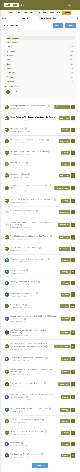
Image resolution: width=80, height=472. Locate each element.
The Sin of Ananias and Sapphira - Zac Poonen (29, 236)
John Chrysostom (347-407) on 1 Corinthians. (29, 408)
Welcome (40, 81)
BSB (12, 13)
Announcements (40, 42)
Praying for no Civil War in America (25, 454)
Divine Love (15, 443)
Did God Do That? (17, 163)
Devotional (40, 51)
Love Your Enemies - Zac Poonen (24, 248)
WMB (52, 13)
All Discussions (13, 38)
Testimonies (40, 73)
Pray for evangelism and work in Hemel (26, 383)
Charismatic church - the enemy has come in (29, 259)
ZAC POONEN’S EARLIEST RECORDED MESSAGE (31, 199)
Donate (67, 13)
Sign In (58, 26)
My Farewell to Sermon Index (22, 293)
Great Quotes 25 (17, 305)
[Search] (64, 5)
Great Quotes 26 (17, 128)
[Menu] (74, 5)
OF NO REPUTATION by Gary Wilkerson (27, 431)
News (40, 64)
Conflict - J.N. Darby (18, 174)
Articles (40, 47)
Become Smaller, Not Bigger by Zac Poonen (28, 151)
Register (71, 26)
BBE (44, 13)
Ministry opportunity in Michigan (23, 282)
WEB (25, 13)
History (40, 60)
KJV (18, 13)
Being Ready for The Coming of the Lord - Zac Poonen (33, 117)
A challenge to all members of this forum (27, 358)
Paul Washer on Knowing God (22, 211)
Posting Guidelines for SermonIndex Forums (29, 106)
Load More (40, 465)
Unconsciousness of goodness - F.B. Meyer (28, 140)
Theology (40, 77)
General (40, 55)
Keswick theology (17, 270)
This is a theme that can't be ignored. (25, 420)
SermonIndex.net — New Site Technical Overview (30, 186)
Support (40, 68)
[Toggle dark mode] (69, 5)
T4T (58, 13)
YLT (31, 13)
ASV (38, 13)
